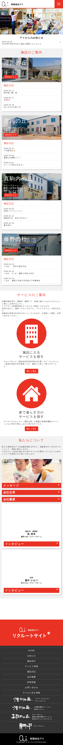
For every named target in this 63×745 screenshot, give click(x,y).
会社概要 (9, 499)
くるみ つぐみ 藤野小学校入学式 (31, 272)
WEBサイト (11, 77)
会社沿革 (9, 492)
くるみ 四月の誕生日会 (31, 265)
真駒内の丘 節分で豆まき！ (31, 217)
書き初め (31, 224)
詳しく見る (31, 371)
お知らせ (31, 656)
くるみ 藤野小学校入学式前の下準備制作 (31, 279)
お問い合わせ (31, 687)
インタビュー (14, 543)
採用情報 (31, 682)
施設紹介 (31, 661)
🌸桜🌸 (31, 99)
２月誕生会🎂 (31, 149)
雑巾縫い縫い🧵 (31, 92)
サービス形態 (31, 666)
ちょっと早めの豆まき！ (31, 164)
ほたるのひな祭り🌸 (31, 106)
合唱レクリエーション (31, 210)
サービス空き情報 (31, 693)
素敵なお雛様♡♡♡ (31, 157)
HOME (31, 650)
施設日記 (31, 671)
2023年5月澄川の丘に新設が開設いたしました (22, 43)
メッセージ (11, 485)
